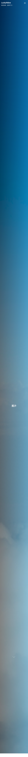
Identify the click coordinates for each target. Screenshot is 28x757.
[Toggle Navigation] (25, 3)
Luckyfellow (6, 2)
